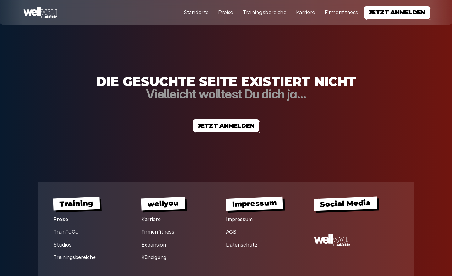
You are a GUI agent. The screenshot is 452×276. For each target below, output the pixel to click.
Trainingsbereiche (265, 12)
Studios (62, 245)
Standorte (196, 12)
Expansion (153, 245)
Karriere (305, 12)
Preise (225, 12)
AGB (231, 232)
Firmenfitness (341, 12)
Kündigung (153, 257)
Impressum (239, 219)
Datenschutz (241, 245)
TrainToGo (65, 232)
